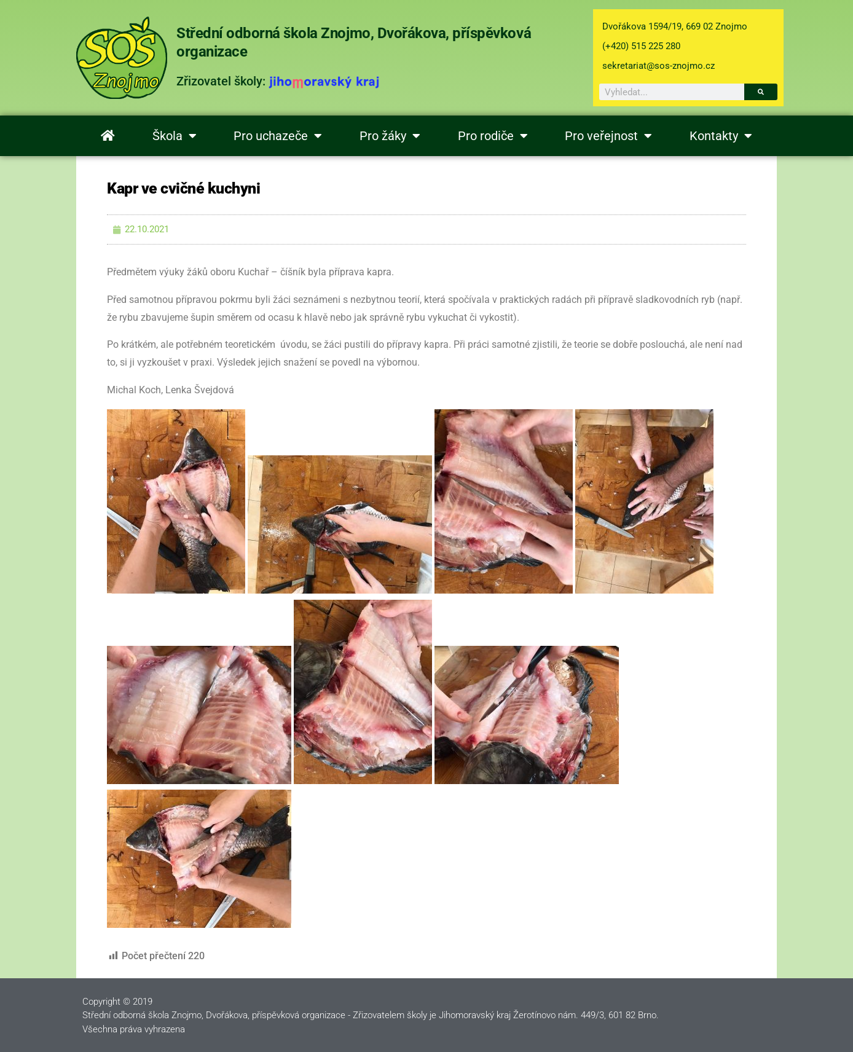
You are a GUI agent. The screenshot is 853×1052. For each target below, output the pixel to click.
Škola (174, 136)
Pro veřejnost (608, 136)
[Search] (760, 92)
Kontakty (721, 136)
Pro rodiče (493, 136)
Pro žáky (390, 136)
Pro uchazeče (278, 136)
